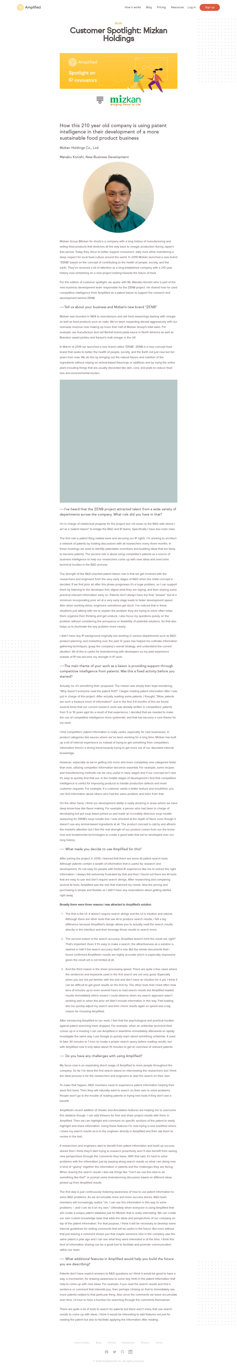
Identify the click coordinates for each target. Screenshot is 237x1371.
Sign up (209, 7)
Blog (149, 7)
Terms (159, 1342)
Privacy (145, 1342)
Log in (192, 7)
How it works (133, 7)
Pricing (161, 7)
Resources (177, 7)
